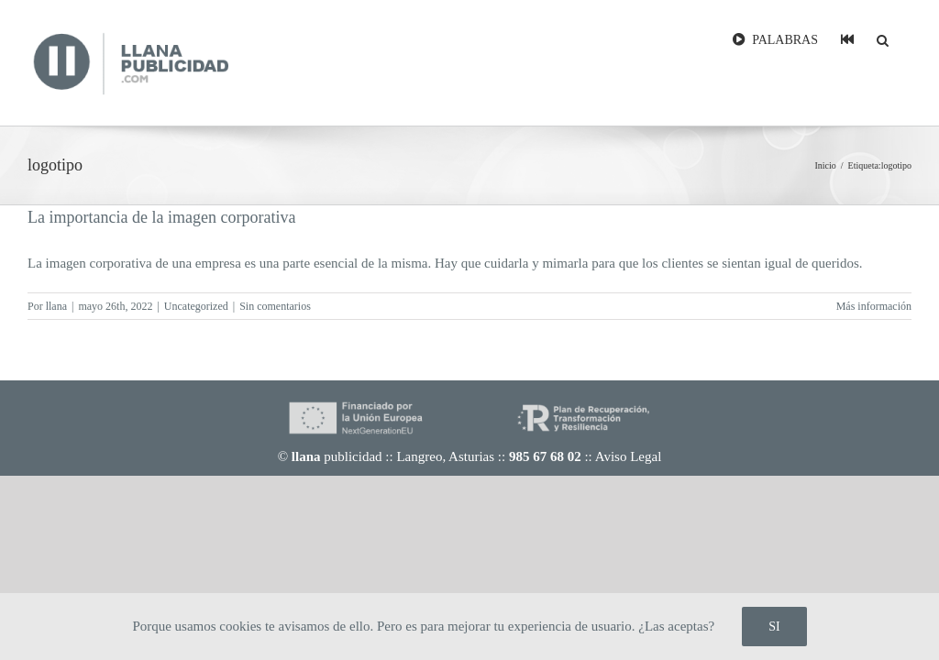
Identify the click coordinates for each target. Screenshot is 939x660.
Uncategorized (196, 306)
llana (56, 306)
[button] (883, 38)
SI (773, 626)
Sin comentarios (275, 306)
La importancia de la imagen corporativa (161, 217)
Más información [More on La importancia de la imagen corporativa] (873, 306)
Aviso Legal (628, 456)
